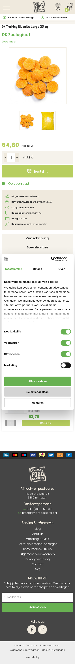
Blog (38, 529)
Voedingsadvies (37, 539)
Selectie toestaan (37, 391)
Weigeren (37, 402)
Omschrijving (37, 238)
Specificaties (37, 247)
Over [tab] (61, 268)
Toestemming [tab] (13, 268)
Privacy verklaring (37, 559)
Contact (38, 564)
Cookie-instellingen (53, 650)
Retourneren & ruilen (37, 549)
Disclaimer (32, 645)
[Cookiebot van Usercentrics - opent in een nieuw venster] (55, 259)
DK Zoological (16, 35)
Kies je (55, 17)
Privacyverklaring (50, 645)
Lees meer (9, 41)
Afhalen (37, 534)
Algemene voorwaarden (37, 554)
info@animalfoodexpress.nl (37, 513)
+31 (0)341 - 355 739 (37, 509)
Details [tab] (37, 268)
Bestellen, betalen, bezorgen (37, 544)
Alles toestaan (37, 381)
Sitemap (19, 645)
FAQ (37, 569)
